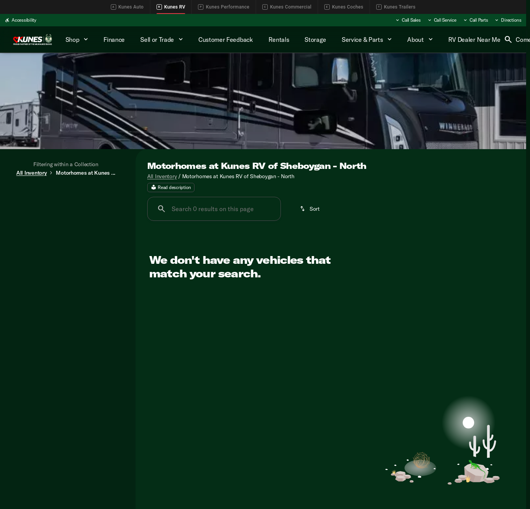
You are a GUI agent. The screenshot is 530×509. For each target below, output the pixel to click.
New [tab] (25, 194)
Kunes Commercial (286, 7)
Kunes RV (171, 7)
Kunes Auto (127, 7)
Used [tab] (106, 194)
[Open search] (508, 39)
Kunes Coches (343, 7)
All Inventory (162, 179)
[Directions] (507, 20)
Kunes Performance (223, 7)
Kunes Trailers (396, 7)
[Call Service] (441, 20)
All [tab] (65, 194)
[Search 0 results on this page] (214, 212)
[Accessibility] (20, 20)
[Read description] (170, 191)
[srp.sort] (310, 212)
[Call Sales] (407, 20)
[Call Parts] (475, 20)
